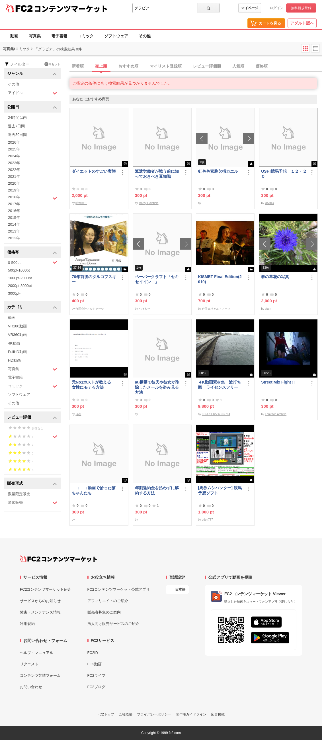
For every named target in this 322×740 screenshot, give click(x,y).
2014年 (14, 224)
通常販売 (32, 502)
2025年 (14, 149)
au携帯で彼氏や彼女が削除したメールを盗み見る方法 (157, 387)
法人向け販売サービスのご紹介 (113, 623)
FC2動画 (94, 664)
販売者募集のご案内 (104, 612)
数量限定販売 (19, 494)
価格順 (262, 66)
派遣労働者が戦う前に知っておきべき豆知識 (157, 174)
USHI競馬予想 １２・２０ (283, 174)
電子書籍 (59, 36)
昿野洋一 (81, 203)
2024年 (14, 156)
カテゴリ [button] (32, 307)
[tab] (195, 66)
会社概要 (125, 714)
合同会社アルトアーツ (89, 308)
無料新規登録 (301, 8)
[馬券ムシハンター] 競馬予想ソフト (220, 490)
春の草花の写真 (275, 276)
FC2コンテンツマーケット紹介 (45, 589)
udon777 (207, 519)
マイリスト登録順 (166, 66)
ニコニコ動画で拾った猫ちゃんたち (94, 490)
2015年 (14, 217)
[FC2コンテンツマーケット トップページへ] (58, 559)
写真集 (35, 36)
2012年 (14, 238)
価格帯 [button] (32, 252)
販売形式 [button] (32, 483)
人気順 (238, 66)
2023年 (14, 163)
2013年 (14, 231)
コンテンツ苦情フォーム (40, 675)
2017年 (14, 204)
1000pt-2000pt (20, 278)
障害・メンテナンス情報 (40, 612)
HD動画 (14, 360)
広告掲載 (218, 714)
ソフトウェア (116, 36)
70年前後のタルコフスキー (94, 279)
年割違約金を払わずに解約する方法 (157, 490)
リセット (52, 64)
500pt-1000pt (19, 270)
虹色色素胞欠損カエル (218, 171)
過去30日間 (17, 134)
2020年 (14, 183)
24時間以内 (17, 117)
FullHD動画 (17, 352)
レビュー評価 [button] (32, 417)
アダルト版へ (302, 23)
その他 (145, 36)
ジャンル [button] (32, 74)
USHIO (269, 203)
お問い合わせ (31, 687)
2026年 (14, 142)
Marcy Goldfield (148, 203)
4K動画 (14, 343)
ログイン (276, 8)
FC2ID (92, 653)
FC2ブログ (96, 687)
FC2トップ (105, 714)
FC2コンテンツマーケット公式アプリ (118, 589)
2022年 (14, 170)
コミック (86, 36)
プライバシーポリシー (154, 714)
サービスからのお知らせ (40, 601)
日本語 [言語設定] (180, 590)
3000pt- (14, 293)
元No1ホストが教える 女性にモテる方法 (93, 385)
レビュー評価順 (207, 66)
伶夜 (78, 414)
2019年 (14, 190)
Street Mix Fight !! (278, 382)
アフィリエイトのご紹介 (107, 601)
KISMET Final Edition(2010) (220, 279)
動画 (14, 36)
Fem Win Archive (276, 414)
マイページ (249, 8)
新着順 (78, 66)
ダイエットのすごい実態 (94, 171)
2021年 (14, 176)
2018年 (32, 198)
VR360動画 (17, 335)
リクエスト (29, 664)
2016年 (14, 211)
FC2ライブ (96, 675)
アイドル (32, 93)
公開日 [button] (32, 107)
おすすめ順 (128, 66)
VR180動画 (17, 326)
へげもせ (144, 308)
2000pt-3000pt (20, 286)
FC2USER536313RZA (216, 414)
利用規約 (27, 623)
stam (268, 308)
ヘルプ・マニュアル (36, 653)
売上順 (101, 66)
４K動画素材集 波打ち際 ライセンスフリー (219, 385)
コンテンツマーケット (71, 8)
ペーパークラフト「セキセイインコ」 (157, 279)
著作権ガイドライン (191, 714)
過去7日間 (16, 126)
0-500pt (32, 262)
